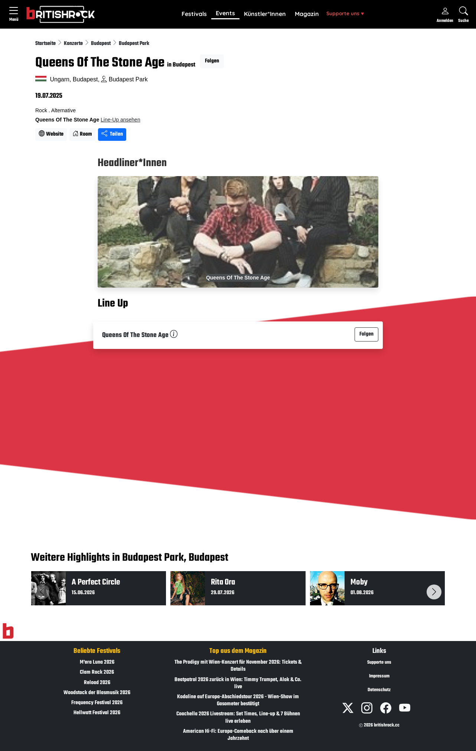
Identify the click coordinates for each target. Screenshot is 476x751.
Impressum (379, 676)
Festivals (194, 13)
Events (225, 13)
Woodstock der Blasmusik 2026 (96, 693)
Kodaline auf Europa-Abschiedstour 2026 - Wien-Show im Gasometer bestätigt (238, 700)
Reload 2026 (97, 683)
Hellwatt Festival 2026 (97, 713)
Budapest (101, 43)
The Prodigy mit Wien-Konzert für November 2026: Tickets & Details (238, 666)
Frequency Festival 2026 (97, 703)
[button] (194, 14)
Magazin (307, 13)
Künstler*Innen (265, 13)
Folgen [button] (212, 61)
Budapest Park (134, 43)
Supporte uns (345, 13)
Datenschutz (379, 690)
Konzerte (74, 43)
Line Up (113, 304)
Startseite (46, 43)
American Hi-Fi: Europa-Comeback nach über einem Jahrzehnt (238, 735)
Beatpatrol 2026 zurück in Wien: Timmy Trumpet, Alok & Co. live (238, 683)
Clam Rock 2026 (97, 672)
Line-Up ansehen (120, 120)
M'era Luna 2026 (97, 662)
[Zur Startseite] (8, 631)
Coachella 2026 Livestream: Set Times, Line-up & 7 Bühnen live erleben (238, 717)
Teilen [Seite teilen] (112, 134)
